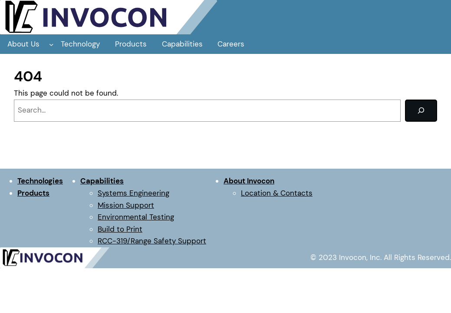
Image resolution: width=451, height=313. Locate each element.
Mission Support (126, 205)
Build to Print (120, 229)
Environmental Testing (136, 217)
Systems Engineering (133, 193)
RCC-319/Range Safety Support (152, 241)
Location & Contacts (277, 193)
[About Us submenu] (51, 44)
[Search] (421, 111)
